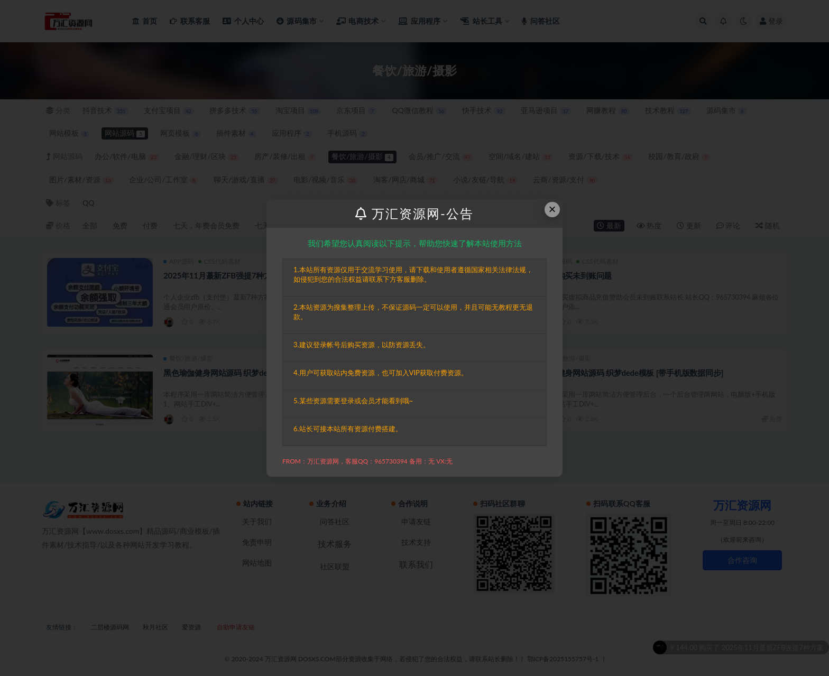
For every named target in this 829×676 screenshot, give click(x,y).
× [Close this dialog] (552, 209)
